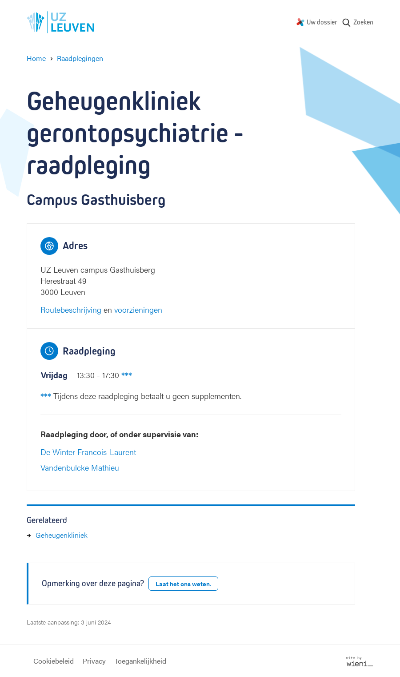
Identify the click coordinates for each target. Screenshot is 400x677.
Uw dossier (322, 22)
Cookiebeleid (53, 661)
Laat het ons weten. (183, 583)
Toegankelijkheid (140, 661)
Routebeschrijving (70, 309)
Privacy (94, 661)
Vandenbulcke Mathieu (79, 467)
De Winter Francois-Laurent (88, 451)
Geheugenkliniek (62, 535)
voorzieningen (138, 309)
